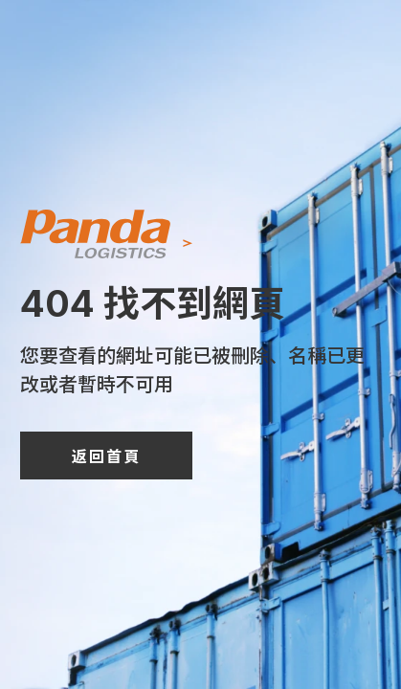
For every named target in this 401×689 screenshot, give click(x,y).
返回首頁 (106, 455)
